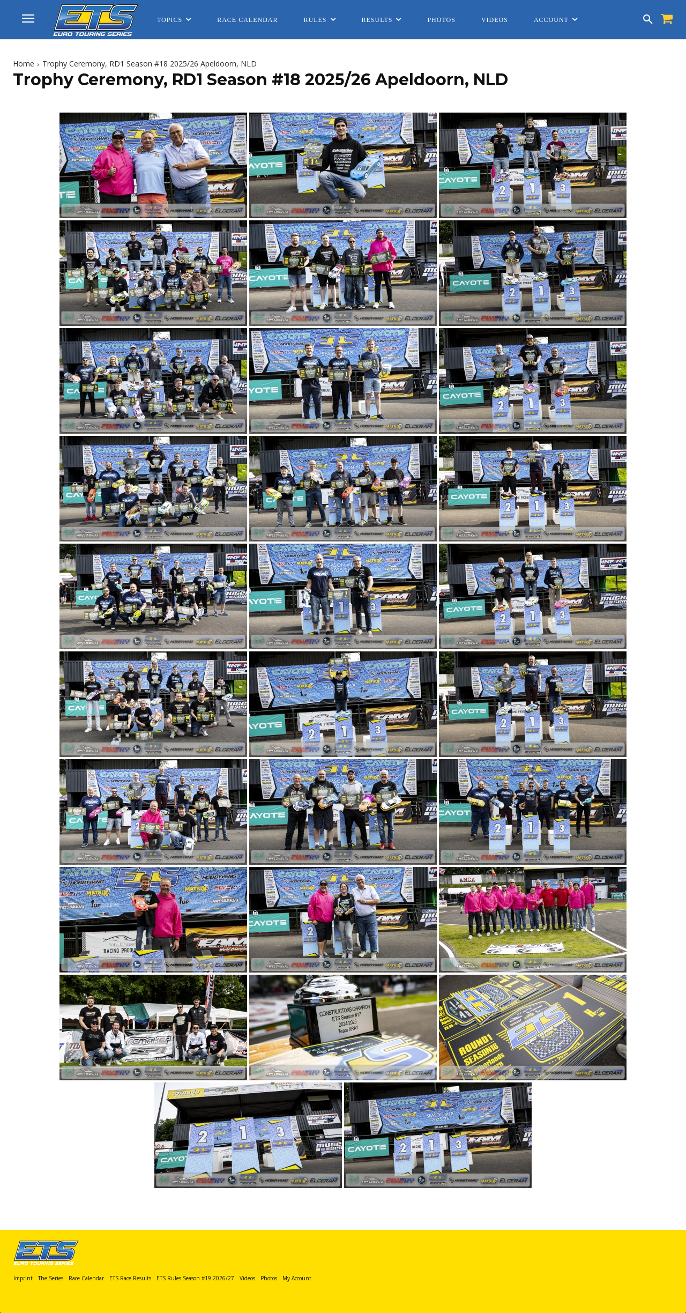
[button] (648, 20)
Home (23, 63)
